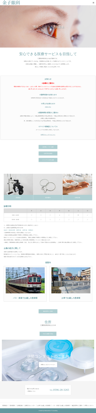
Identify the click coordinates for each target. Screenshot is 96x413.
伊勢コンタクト (89, 405)
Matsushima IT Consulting (50, 410)
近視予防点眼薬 (48, 153)
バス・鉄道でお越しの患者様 (61, 405)
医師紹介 (18, 197)
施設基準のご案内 (48, 311)
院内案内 (48, 197)
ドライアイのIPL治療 (48, 160)
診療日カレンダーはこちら (48, 134)
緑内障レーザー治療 (48, 147)
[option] (48, 26)
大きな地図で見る (48, 334)
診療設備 (77, 197)
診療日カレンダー (30, 405)
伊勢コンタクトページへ (48, 364)
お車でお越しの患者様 (43, 405)
